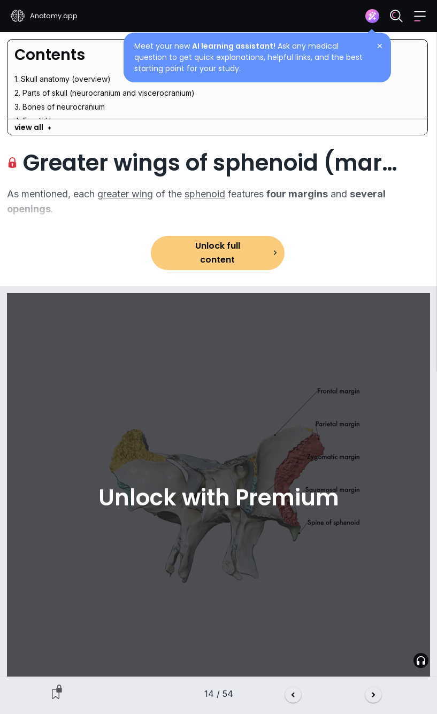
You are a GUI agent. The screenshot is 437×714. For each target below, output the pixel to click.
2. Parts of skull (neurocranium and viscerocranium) (104, 92)
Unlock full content (217, 253)
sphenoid (205, 193)
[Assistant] (372, 16)
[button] (419, 16)
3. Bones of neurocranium (59, 106)
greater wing (125, 193)
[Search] (396, 16)
